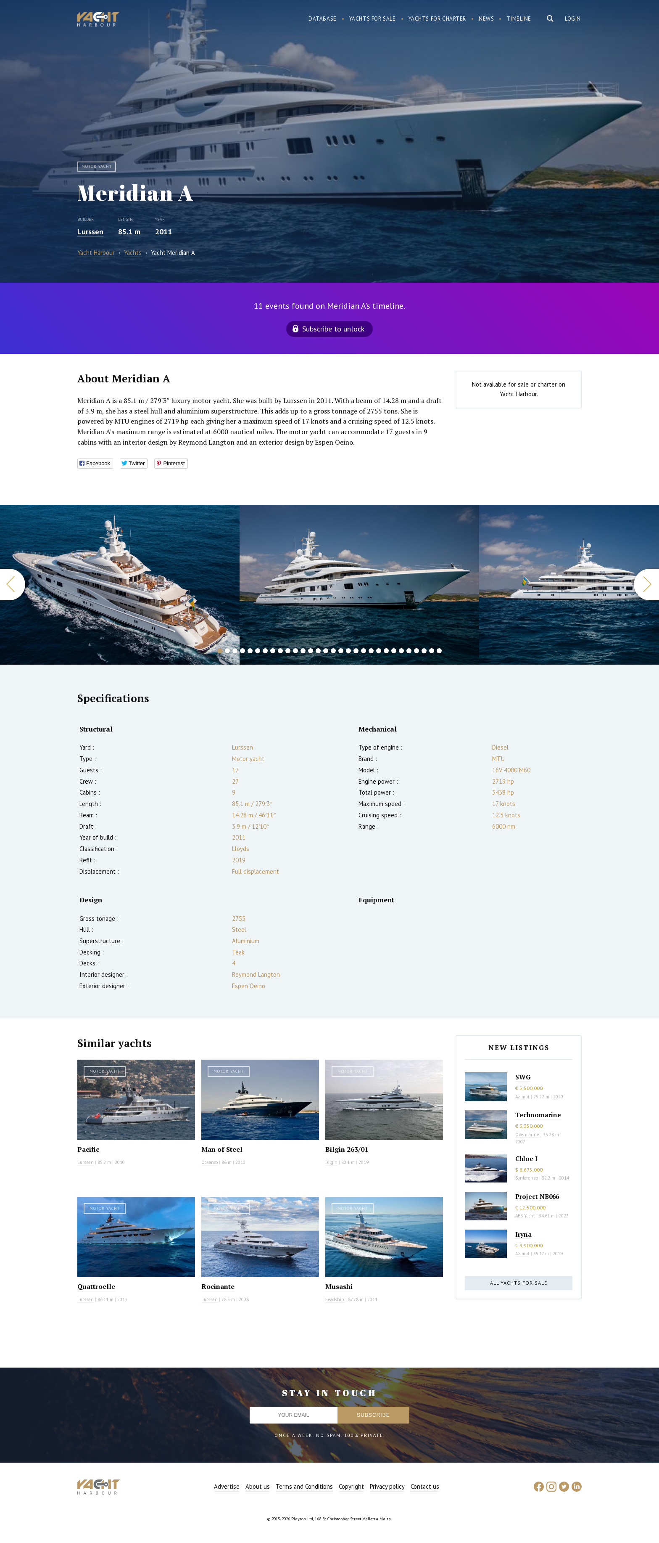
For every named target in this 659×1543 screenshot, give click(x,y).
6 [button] (257, 650)
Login (573, 18)
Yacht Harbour (98, 20)
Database (322, 18)
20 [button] (363, 650)
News (486, 18)
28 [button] (424, 650)
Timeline (518, 18)
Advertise (227, 1486)
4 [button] (242, 650)
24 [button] (393, 650)
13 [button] (310, 650)
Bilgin (331, 1162)
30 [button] (439, 650)
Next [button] (646, 584)
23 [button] (386, 650)
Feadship (334, 1299)
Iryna (523, 1234)
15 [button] (325, 650)
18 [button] (348, 650)
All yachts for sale (518, 1283)
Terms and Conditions (304, 1486)
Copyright (351, 1486)
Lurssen (90, 231)
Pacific (88, 1149)
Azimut (522, 1097)
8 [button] (272, 650)
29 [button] (431, 650)
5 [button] (250, 650)
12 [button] (303, 650)
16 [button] (333, 650)
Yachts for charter (438, 18)
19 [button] (355, 650)
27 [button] (416, 650)
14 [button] (318, 650)
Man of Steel (222, 1149)
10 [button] (287, 650)
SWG (522, 1077)
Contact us (425, 1486)
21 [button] (371, 650)
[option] (120, 585)
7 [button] (265, 650)
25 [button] (401, 650)
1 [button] (219, 650)
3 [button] (234, 650)
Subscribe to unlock (333, 329)
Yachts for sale (372, 18)
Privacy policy (387, 1486)
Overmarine (527, 1134)
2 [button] (227, 650)
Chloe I (526, 1158)
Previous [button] (12, 584)
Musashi (339, 1286)
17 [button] (340, 650)
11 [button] (295, 650)
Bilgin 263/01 (346, 1149)
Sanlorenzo (526, 1178)
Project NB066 (537, 1196)
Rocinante (218, 1286)
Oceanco (209, 1162)
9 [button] (280, 650)
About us (257, 1486)
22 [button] (378, 650)
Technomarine (538, 1115)
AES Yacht (525, 1216)
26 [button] (408, 650)
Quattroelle (96, 1286)
